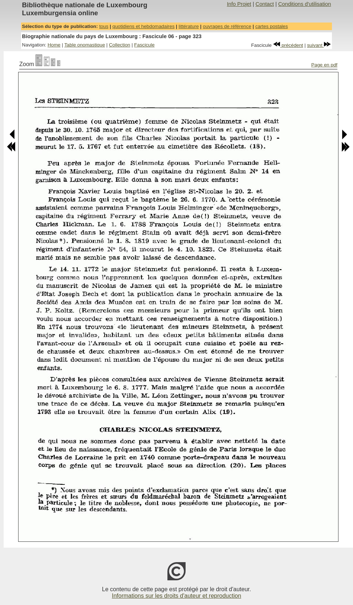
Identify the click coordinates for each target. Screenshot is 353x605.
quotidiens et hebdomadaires (143, 26)
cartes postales (271, 26)
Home (54, 45)
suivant (319, 45)
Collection (119, 45)
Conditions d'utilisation (304, 4)
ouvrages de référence (227, 26)
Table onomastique (84, 45)
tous (103, 26)
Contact (265, 4)
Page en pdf (324, 65)
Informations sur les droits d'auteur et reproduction (176, 596)
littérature (189, 26)
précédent (288, 45)
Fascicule (144, 45)
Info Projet (239, 4)
